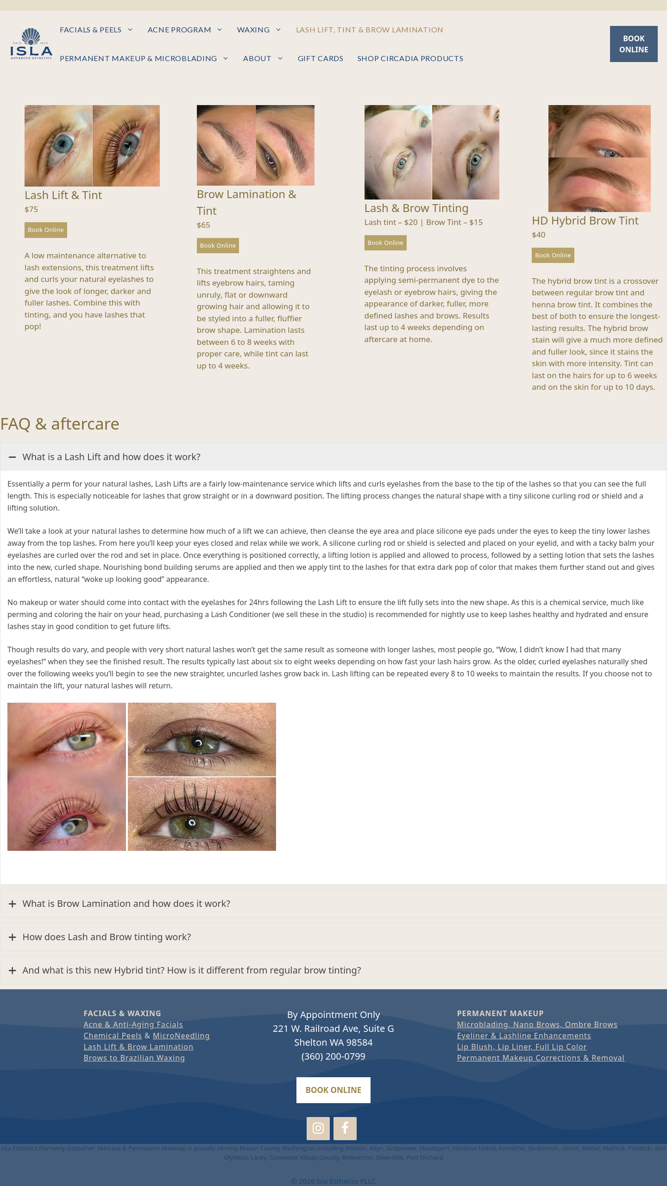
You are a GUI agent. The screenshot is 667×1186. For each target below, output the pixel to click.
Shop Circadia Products (411, 58)
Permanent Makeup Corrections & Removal (541, 1058)
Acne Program (189, 29)
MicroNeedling (181, 1035)
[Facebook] (345, 1129)
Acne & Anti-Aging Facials (133, 1024)
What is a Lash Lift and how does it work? (104, 457)
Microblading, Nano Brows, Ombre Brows (537, 1024)
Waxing (263, 29)
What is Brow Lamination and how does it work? (118, 904)
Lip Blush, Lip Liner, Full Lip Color (522, 1047)
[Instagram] (318, 1129)
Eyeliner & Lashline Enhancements (524, 1035)
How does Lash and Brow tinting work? (99, 937)
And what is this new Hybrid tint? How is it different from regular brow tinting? (184, 970)
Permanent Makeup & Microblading (148, 58)
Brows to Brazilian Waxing (134, 1058)
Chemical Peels (112, 1035)
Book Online (46, 229)
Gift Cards (321, 58)
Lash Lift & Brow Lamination (138, 1047)
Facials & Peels (100, 29)
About (267, 58)
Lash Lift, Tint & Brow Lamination (370, 29)
